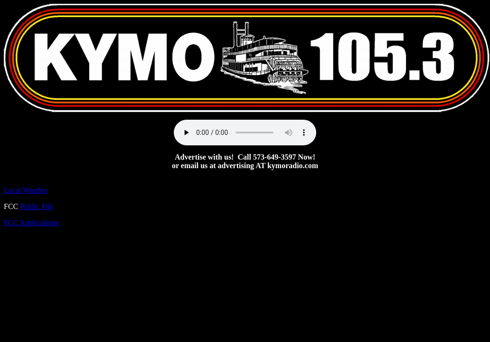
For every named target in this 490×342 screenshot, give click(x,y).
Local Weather (26, 190)
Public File (36, 206)
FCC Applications (31, 222)
